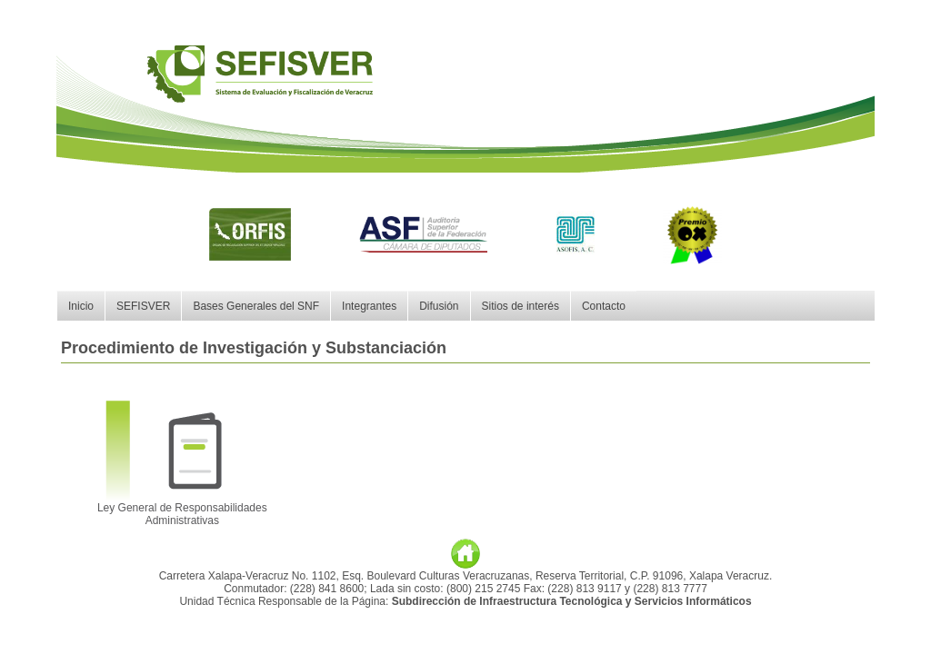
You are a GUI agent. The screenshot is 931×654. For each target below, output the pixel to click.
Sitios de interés (520, 306)
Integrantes (369, 306)
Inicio (81, 306)
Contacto (604, 306)
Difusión (438, 306)
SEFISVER (143, 306)
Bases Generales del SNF (256, 306)
